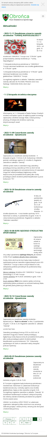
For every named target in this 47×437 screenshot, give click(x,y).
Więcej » (6, 87)
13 (35, 419)
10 (22, 419)
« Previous (8, 419)
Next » (27, 423)
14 (39, 419)
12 (30, 419)
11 (26, 419)
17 (14, 423)
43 (22, 423)
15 (5, 423)
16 (9, 423)
